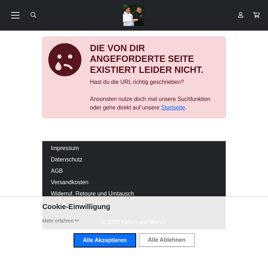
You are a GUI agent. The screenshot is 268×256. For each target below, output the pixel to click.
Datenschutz (66, 159)
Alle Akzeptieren (105, 240)
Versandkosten (70, 182)
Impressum (65, 148)
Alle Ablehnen (167, 240)
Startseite (173, 108)
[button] (256, 15)
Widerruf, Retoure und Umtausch (92, 194)
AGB (57, 171)
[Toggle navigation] (15, 15)
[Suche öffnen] (33, 15)
